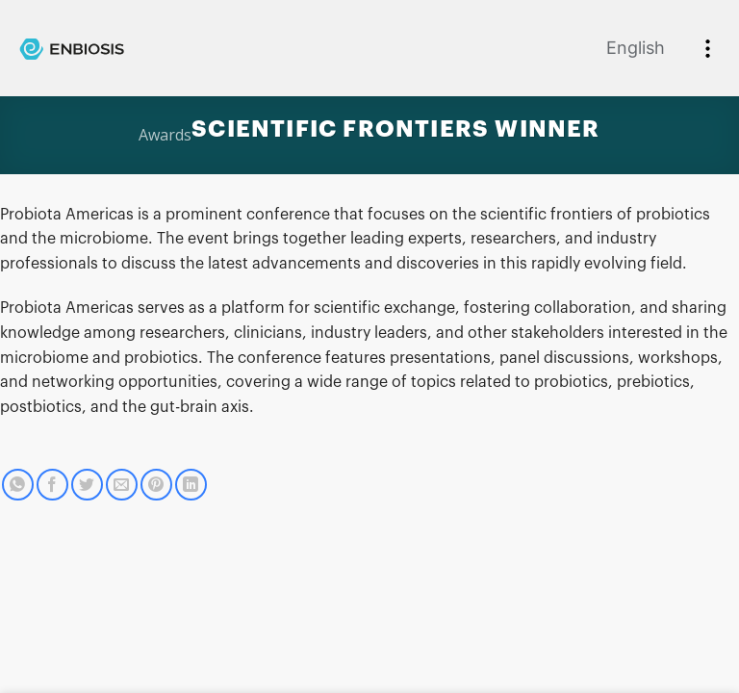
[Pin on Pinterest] (156, 484)
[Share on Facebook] (52, 484)
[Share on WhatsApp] (18, 484)
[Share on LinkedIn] (191, 484)
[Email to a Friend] (122, 484)
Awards (165, 134)
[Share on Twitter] (87, 484)
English (635, 48)
